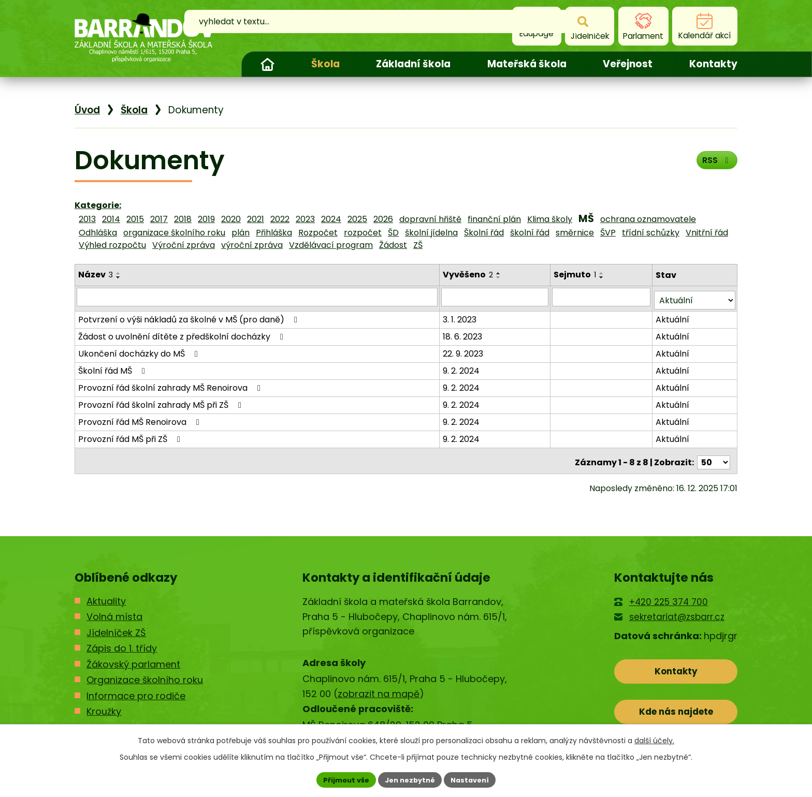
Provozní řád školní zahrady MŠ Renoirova (171, 384)
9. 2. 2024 (462, 367)
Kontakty (713, 64)
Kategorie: (98, 205)
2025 (357, 219)
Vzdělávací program (331, 245)
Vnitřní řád (707, 233)
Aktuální (673, 316)
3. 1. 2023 (460, 316)
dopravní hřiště (430, 219)
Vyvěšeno (469, 275)
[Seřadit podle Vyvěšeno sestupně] (499, 277)
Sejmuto (576, 275)
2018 (183, 219)
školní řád (529, 233)
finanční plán (494, 219)
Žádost (393, 245)
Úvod (267, 64)
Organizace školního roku (144, 673)
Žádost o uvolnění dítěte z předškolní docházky (182, 333)
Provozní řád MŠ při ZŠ (131, 435)
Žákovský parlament (133, 657)
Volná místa (114, 609)
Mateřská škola (527, 64)
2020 (231, 219)
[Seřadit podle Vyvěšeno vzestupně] (499, 273)
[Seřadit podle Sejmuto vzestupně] (602, 273)
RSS (714, 163)
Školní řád (484, 233)
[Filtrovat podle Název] (258, 296)
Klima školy (549, 219)
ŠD (393, 233)
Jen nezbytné (410, 779)
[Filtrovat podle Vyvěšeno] (495, 296)
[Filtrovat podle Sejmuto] (602, 296)
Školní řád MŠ (113, 367)
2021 (255, 219)
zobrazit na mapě (378, 687)
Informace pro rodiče (135, 689)
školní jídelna (431, 233)
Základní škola (413, 64)
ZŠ (418, 245)
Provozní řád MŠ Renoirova (140, 418)
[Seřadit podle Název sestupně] (118, 277)
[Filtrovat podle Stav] (695, 297)
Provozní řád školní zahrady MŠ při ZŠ (161, 401)
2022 (279, 219)
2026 (383, 219)
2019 (206, 219)
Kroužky (103, 704)
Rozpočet (318, 233)
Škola (325, 64)
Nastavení (474, 779)
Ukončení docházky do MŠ (139, 350)
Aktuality (106, 594)
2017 (159, 219)
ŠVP (608, 233)
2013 (87, 219)
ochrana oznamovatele (648, 219)
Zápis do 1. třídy (121, 641)
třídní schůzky (650, 233)
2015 (135, 219)
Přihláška (274, 233)
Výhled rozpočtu (112, 245)
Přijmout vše (341, 779)
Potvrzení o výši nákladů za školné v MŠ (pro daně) (189, 316)
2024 (331, 219)
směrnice (575, 233)
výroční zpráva (252, 245)
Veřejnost (628, 64)
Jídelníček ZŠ (116, 625)
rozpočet (363, 233)
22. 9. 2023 (464, 350)
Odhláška (98, 233)
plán (240, 233)
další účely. (654, 739)
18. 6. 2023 (463, 333)
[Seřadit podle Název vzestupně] (118, 273)
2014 (111, 219)
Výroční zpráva (183, 245)
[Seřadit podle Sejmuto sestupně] (602, 277)
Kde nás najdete (676, 709)
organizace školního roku (174, 233)
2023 (305, 219)
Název (95, 275)
